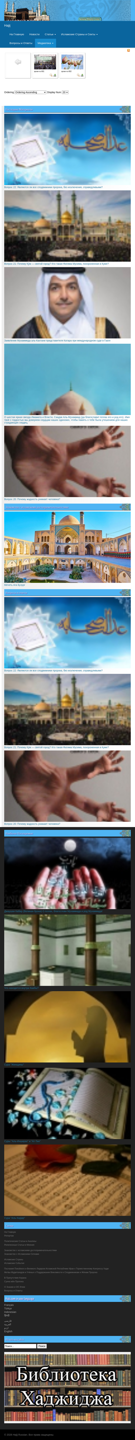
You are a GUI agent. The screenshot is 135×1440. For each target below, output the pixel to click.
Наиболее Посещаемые (19, 833)
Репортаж (9, 1236)
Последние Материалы (19, 109)
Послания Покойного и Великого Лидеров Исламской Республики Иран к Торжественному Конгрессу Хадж (56, 1268)
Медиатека (45, 43)
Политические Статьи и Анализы (20, 1241)
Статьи (50, 34)
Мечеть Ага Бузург (14, 585)
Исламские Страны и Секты (79, 34)
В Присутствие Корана (15, 1278)
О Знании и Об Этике (14, 1287)
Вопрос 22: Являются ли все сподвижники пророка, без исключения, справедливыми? (53, 187)
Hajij (7, 25)
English (8, 1331)
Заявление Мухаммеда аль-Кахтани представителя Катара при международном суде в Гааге (57, 340)
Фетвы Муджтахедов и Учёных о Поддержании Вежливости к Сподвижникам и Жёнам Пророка (50, 1272)
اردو (6, 1327)
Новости (34, 34)
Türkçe (8, 1308)
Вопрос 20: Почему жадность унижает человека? (32, 499)
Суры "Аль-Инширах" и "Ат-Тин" (22, 1141)
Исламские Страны (13, 1259)
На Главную (16, 34)
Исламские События (14, 1263)
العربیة (7, 1324)
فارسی (8, 1320)
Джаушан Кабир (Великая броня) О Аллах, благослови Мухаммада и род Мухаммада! (53, 911)
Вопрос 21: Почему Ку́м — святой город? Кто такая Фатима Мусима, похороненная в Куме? (56, 263)
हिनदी (6, 1315)
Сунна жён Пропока (14, 1281)
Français (9, 1305)
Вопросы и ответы (16, 592)
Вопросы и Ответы (20, 43)
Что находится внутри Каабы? (21, 988)
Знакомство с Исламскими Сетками (21, 1254)
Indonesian (10, 1312)
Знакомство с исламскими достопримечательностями (36, 507)
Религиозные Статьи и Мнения (19, 1245)
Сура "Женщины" (14, 1064)
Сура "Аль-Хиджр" (14, 1218)
